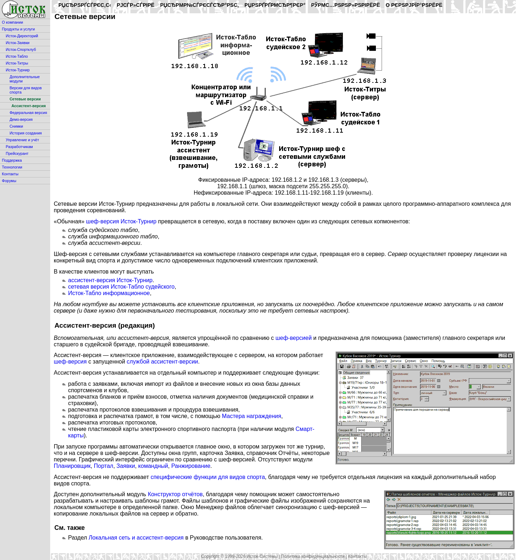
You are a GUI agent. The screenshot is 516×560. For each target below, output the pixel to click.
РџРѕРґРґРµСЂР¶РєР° (274, 5)
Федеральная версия (28, 112)
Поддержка (12, 160)
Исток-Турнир (18, 70)
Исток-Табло (17, 56)
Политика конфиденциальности (312, 556)
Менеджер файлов (221, 507)
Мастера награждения (251, 416)
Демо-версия (21, 119)
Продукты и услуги (18, 29)
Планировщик (72, 466)
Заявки (125, 466)
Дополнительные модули (25, 79)
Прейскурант (17, 153)
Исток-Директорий (22, 36)
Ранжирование (190, 466)
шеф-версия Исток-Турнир (121, 221)
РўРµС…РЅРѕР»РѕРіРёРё (345, 5)
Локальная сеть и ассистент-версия (136, 538)
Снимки (16, 126)
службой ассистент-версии (162, 362)
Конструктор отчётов (175, 494)
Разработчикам (19, 146)
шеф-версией (294, 338)
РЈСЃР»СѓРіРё (135, 5)
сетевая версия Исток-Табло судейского (121, 287)
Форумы (9, 181)
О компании (12, 22)
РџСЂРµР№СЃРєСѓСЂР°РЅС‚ (199, 5)
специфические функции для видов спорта (207, 477)
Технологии (12, 167)
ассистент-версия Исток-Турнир (110, 280)
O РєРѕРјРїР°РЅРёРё (414, 5)
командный (153, 466)
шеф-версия (70, 362)
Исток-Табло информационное (109, 293)
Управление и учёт (22, 140)
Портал (103, 466)
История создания (26, 133)
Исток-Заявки (17, 43)
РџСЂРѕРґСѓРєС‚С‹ (84, 5)
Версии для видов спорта (26, 90)
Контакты (10, 174)
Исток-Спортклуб (21, 49)
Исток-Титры (17, 63)
